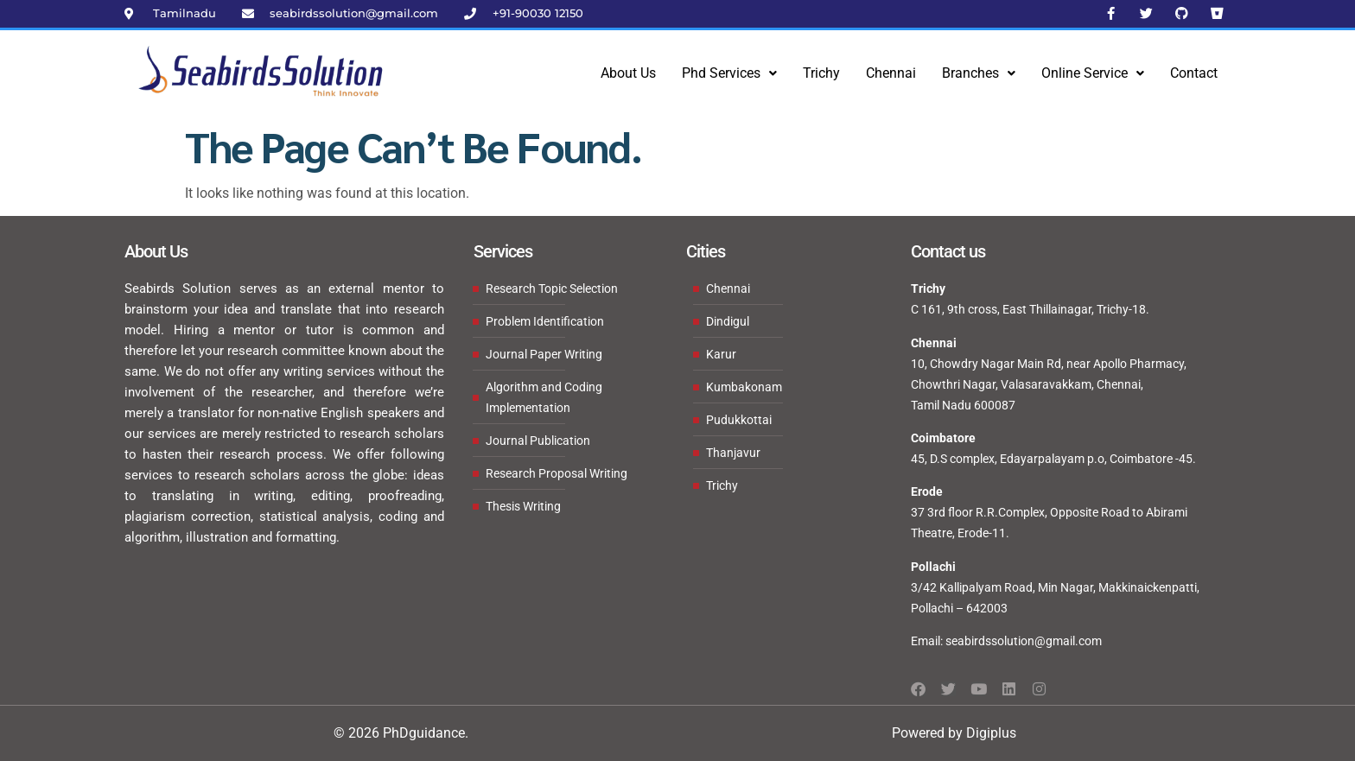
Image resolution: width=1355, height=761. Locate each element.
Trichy (821, 73)
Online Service (1092, 73)
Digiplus (991, 733)
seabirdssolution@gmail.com (1023, 641)
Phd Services (729, 73)
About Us (628, 73)
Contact (1194, 73)
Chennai (891, 73)
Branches (978, 73)
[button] (729, 73)
